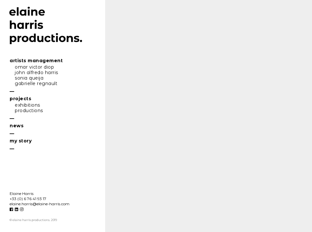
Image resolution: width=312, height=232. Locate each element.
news (16, 126)
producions (29, 110)
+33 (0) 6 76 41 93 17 (28, 198)
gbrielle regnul (36, 83)
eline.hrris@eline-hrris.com (39, 203)
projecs (20, 99)
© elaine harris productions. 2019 (33, 220)
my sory (21, 141)
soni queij (29, 78)
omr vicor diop (34, 67)
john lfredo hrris (36, 72)
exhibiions (27, 105)
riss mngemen (36, 60)
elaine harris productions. (45, 25)
